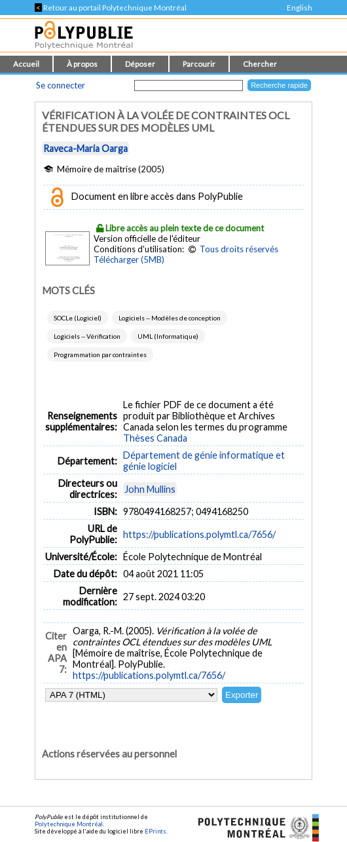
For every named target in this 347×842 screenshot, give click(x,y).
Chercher (260, 64)
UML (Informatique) (167, 336)
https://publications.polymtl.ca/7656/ (199, 534)
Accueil (26, 64)
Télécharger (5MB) (129, 259)
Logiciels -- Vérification (87, 336)
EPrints (155, 831)
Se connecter (60, 85)
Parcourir (199, 64)
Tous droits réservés (239, 249)
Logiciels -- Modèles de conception (170, 318)
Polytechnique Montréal (69, 824)
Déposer (140, 64)
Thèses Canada (155, 438)
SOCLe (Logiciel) (77, 318)
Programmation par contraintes (100, 354)
